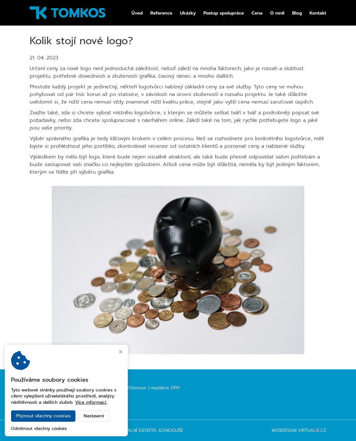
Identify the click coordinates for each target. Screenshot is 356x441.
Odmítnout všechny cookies (39, 429)
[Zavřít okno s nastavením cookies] (121, 352)
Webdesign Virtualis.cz (298, 430)
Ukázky (188, 13)
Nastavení (94, 416)
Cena (257, 13)
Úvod (137, 13)
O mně (277, 13)
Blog (297, 13)
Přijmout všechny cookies (43, 416)
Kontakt (318, 13)
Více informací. (91, 402)
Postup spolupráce (224, 13)
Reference (161, 13)
